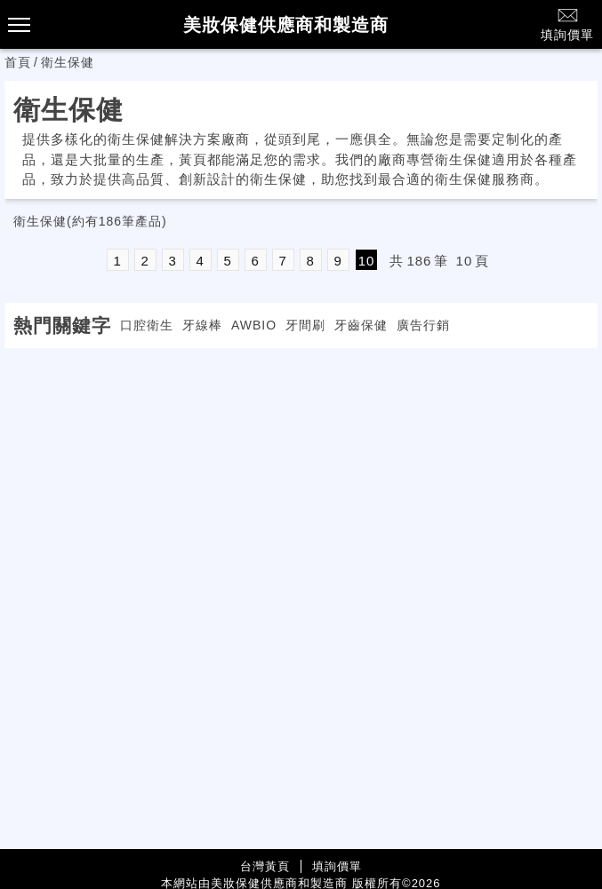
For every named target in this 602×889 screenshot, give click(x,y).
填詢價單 (567, 23)
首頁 (17, 62)
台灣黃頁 (265, 866)
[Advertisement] (301, 472)
